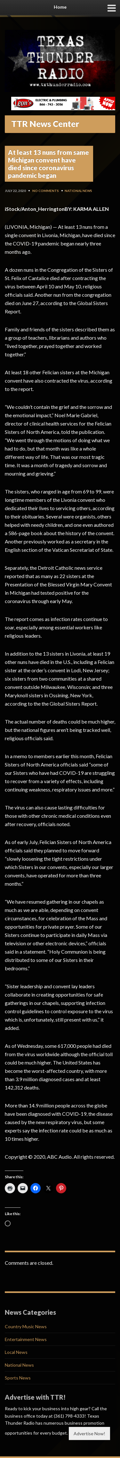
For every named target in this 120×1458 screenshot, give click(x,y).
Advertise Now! (89, 1433)
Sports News (18, 1377)
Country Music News (26, 1326)
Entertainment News (26, 1339)
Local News (16, 1352)
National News (78, 191)
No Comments (45, 191)
